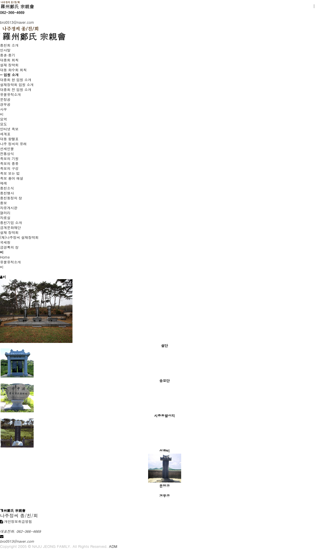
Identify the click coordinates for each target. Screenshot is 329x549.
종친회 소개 (9, 45)
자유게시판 (8, 207)
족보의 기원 (9, 158)
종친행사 (7, 192)
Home (5, 256)
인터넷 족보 (9, 128)
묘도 (3, 123)
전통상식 (7, 153)
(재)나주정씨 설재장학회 (19, 237)
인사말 (5, 50)
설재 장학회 (9, 64)
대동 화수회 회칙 (13, 69)
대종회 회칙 (9, 59)
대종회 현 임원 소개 (15, 79)
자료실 (5, 217)
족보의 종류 (9, 163)
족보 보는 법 (10, 173)
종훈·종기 (7, 54)
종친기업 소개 (11, 222)
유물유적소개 (10, 94)
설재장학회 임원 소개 (17, 84)
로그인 (322, 6)
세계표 (5, 133)
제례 (3, 183)
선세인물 (7, 148)
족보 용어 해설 (11, 178)
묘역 (3, 119)
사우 (3, 109)
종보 (3, 202)
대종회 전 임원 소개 (15, 89)
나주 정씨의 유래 (13, 143)
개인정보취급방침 (16, 521)
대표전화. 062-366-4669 (20, 531)
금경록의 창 (9, 247)
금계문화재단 (10, 227)
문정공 (5, 99)
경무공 (5, 104)
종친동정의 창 (11, 197)
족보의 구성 (9, 168)
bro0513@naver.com (17, 22)
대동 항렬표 (9, 138)
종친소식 (7, 188)
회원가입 (304, 6)
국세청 (5, 242)
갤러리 (5, 212)
